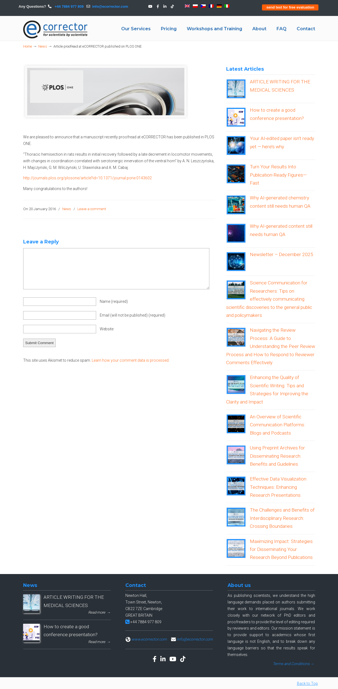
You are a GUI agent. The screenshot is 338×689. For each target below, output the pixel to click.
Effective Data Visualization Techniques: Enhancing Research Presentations (278, 487)
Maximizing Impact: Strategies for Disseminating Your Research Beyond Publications (281, 549)
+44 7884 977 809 (69, 6)
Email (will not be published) (132, 315)
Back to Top (307, 683)
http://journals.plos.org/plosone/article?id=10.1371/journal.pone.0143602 (87, 178)
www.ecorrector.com (149, 639)
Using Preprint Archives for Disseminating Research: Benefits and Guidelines (277, 456)
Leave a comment (91, 209)
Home (27, 46)
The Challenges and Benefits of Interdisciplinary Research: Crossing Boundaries (282, 518)
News (42, 46)
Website (106, 329)
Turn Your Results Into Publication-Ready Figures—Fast (278, 175)
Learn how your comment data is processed (130, 360)
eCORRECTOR (55, 29)
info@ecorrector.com (110, 6)
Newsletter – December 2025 (281, 254)
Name (114, 301)
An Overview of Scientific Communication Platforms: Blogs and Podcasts (277, 425)
